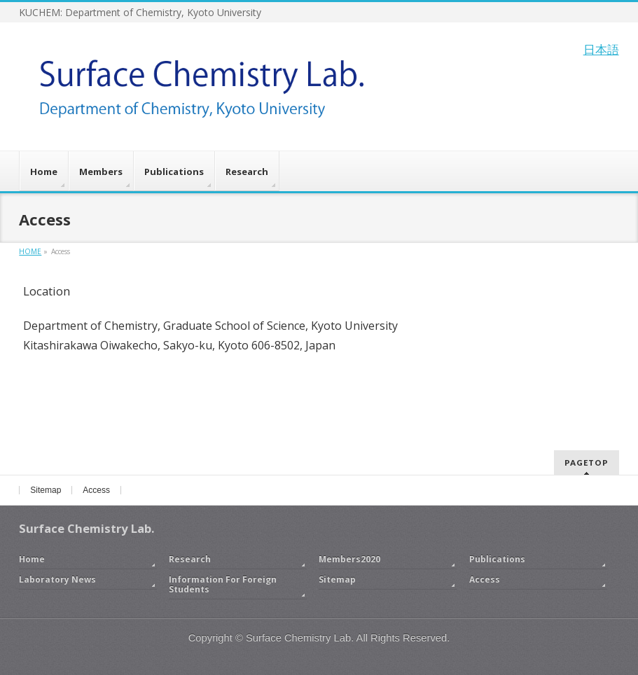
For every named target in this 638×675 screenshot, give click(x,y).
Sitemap (45, 490)
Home (32, 559)
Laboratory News (57, 579)
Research (190, 559)
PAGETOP (586, 462)
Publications (497, 559)
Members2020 (349, 559)
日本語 (601, 49)
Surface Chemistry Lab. (300, 637)
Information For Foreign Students (223, 584)
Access (96, 490)
